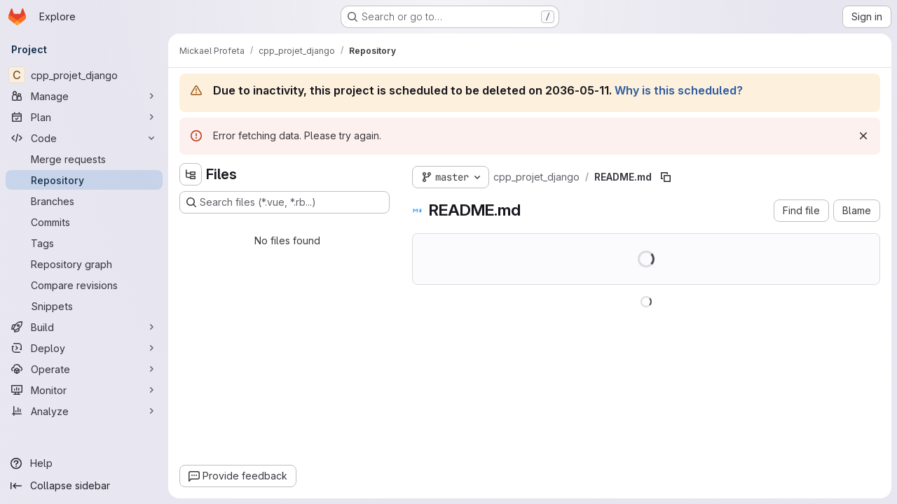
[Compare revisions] (84, 285)
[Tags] (84, 243)
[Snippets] (84, 306)
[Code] (84, 138)
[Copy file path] (666, 177)
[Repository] (84, 180)
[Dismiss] (863, 135)
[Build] (84, 327)
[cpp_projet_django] (84, 75)
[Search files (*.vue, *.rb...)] (284, 202)
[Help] (84, 463)
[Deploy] (84, 348)
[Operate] (84, 369)
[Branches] (84, 201)
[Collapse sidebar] (84, 486)
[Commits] (84, 222)
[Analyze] (84, 411)
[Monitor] (84, 390)
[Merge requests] (84, 159)
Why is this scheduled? (679, 90)
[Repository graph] (84, 264)
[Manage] (84, 96)
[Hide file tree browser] (190, 174)
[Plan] (84, 117)
